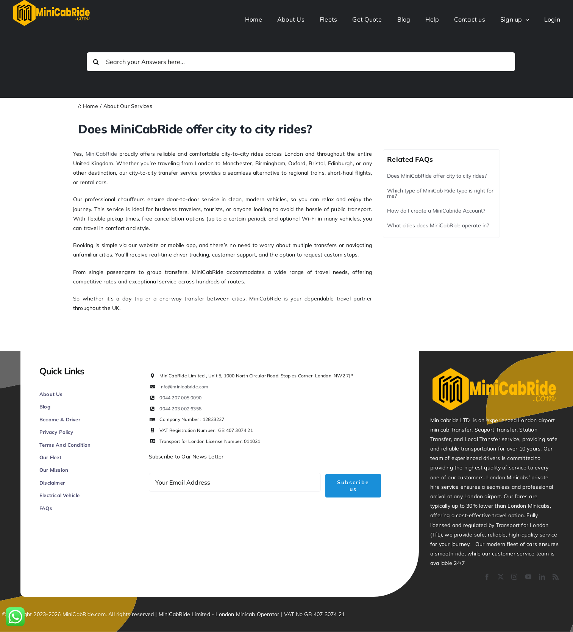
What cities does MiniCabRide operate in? (438, 225)
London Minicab (235, 614)
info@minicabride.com (183, 387)
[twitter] (501, 577)
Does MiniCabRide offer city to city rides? (437, 175)
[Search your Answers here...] (301, 61)
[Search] (96, 61)
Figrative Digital (125, 571)
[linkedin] (542, 577)
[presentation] (206, 518)
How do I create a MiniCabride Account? (436, 210)
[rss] (556, 577)
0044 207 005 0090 (180, 397)
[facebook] (487, 577)
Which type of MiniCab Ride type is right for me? (440, 193)
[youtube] (528, 577)
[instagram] (514, 577)
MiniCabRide (101, 153)
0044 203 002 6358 (180, 408)
